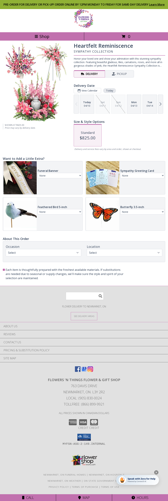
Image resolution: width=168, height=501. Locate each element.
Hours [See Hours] (140, 497)
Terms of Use (110, 486)
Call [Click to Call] (28, 497)
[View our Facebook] (78, 371)
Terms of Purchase (85, 486)
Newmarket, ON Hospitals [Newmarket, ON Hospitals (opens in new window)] (107, 474)
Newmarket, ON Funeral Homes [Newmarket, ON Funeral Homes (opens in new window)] (64, 474)
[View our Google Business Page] (84, 371)
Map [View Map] (84, 497)
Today (109, 90)
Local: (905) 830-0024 (84, 398)
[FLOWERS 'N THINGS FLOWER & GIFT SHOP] (84, 27)
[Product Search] (85, 296)
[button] (84, 437)
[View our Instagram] (90, 371)
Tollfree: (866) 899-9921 (84, 404)
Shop (42, 36)
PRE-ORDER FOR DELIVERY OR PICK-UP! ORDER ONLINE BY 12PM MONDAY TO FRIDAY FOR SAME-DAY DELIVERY (84, 4)
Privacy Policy (59, 486)
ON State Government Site (102, 480)
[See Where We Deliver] (84, 316)
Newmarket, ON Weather (64, 480)
